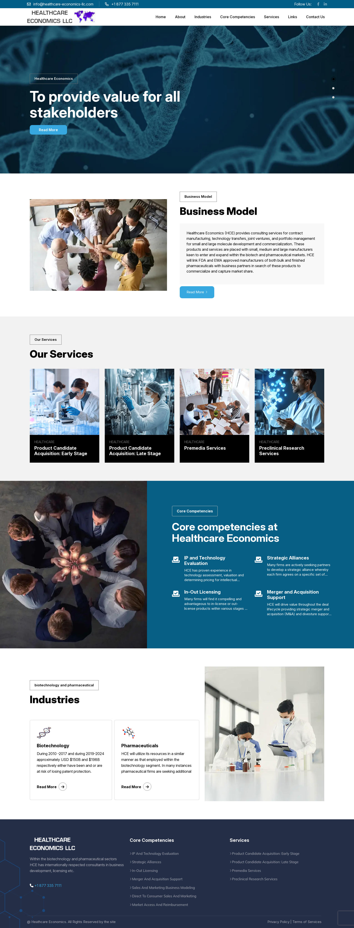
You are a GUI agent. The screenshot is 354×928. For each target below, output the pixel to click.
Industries (202, 17)
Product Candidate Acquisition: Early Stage (265, 853)
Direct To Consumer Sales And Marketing (164, 896)
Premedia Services (246, 870)
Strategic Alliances (146, 862)
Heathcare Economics (48, 922)
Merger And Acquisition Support (157, 879)
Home (161, 17)
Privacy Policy (278, 922)
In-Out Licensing (145, 870)
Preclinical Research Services (254, 879)
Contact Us (315, 17)
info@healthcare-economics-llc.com (63, 4)
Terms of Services (307, 922)
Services (271, 17)
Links (292, 17)
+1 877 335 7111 (46, 885)
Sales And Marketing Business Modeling (163, 887)
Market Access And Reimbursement (160, 905)
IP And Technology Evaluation (155, 853)
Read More (48, 130)
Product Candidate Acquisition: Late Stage (265, 862)
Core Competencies (237, 17)
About (180, 17)
